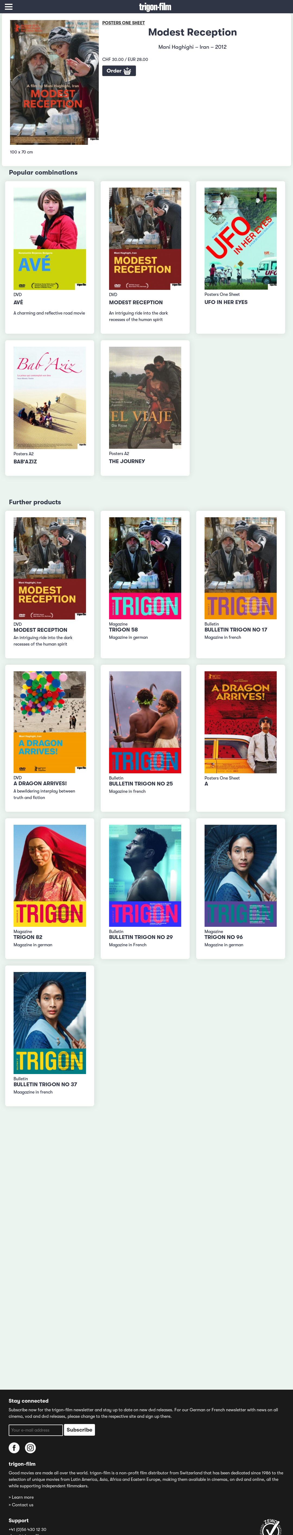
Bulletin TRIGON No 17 (236, 630)
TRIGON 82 (28, 937)
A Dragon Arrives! (40, 783)
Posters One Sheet (123, 23)
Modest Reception (136, 302)
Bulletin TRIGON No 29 (141, 937)
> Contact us (21, 1505)
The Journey (127, 461)
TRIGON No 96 (224, 937)
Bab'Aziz (25, 462)
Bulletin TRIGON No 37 (45, 1084)
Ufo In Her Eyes (226, 302)
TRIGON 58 (123, 630)
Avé (18, 302)
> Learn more (21, 1497)
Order (119, 71)
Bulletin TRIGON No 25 (141, 784)
